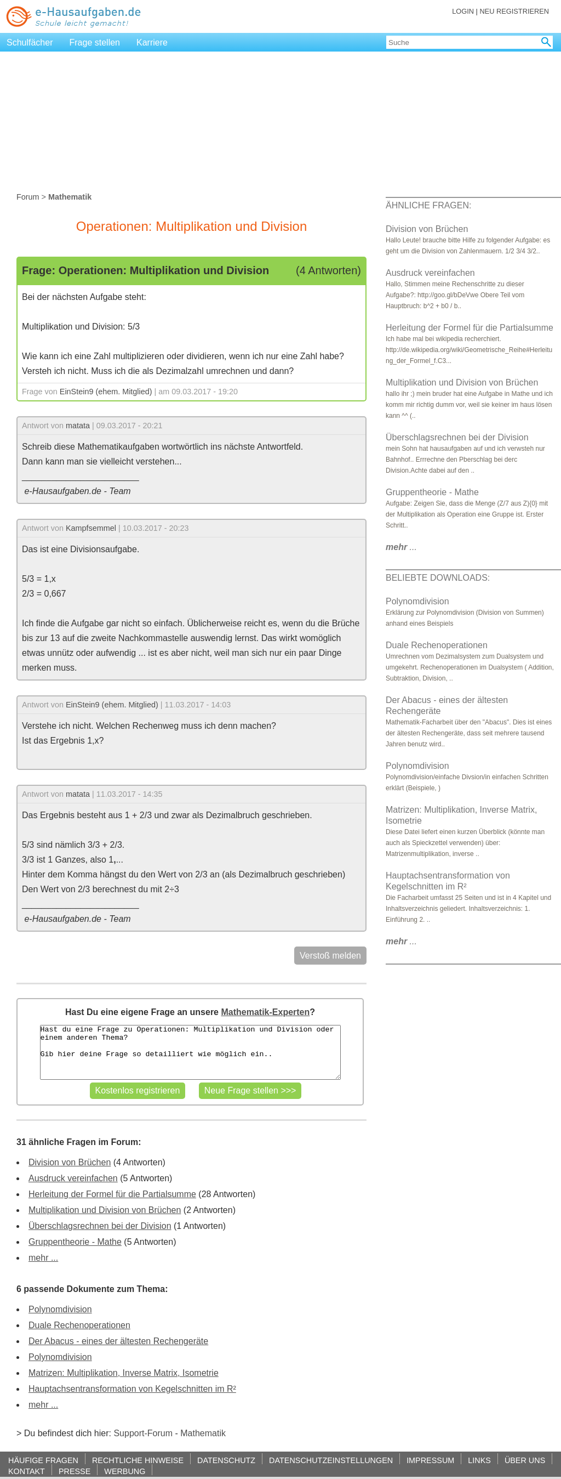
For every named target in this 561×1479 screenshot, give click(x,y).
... (401, 547)
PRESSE (74, 1471)
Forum (27, 196)
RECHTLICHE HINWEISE (138, 1460)
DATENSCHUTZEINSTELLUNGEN (331, 1460)
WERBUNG (124, 1471)
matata (78, 425)
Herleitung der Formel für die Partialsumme (112, 1194)
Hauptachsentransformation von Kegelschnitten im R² (132, 1388)
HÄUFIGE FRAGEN (43, 1460)
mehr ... (43, 1257)
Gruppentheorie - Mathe (75, 1241)
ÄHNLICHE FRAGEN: (428, 205)
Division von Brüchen (69, 1162)
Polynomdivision (60, 1309)
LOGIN (463, 11)
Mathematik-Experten (265, 1012)
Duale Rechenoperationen (79, 1325)
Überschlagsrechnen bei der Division (99, 1226)
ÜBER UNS (525, 1460)
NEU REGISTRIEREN (514, 11)
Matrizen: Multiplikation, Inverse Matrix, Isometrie (123, 1373)
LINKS (479, 1460)
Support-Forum (143, 1433)
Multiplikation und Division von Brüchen (104, 1210)
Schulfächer (30, 42)
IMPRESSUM (430, 1460)
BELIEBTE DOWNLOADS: (438, 577)
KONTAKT (26, 1471)
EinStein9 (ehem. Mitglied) (106, 391)
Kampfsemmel (91, 528)
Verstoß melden (330, 955)
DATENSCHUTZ (226, 1460)
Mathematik (203, 1433)
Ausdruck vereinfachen (73, 1178)
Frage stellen (95, 42)
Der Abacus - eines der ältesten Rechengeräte (118, 1341)
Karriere (152, 42)
